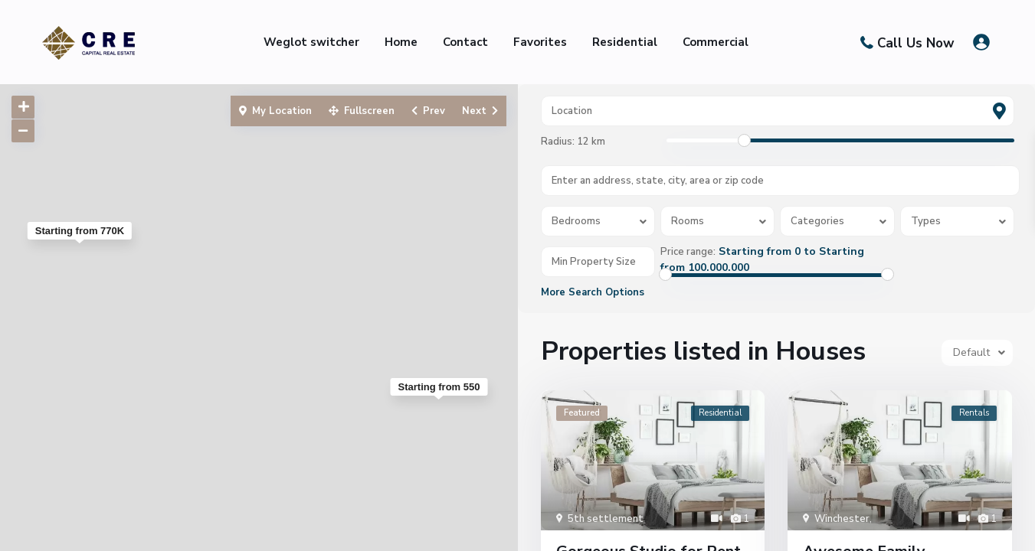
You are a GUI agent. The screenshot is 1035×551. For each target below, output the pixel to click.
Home (401, 42)
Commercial (715, 42)
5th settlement (606, 519)
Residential (624, 42)
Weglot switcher (311, 42)
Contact (465, 42)
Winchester (842, 519)
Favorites (540, 42)
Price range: (688, 251)
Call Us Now (916, 42)
